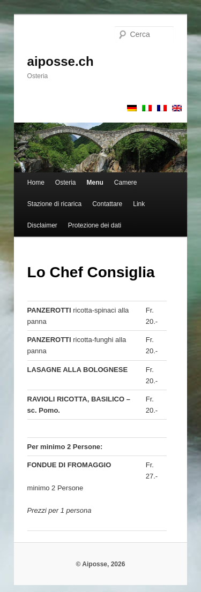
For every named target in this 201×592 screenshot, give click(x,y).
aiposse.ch (60, 61)
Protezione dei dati (94, 225)
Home (35, 182)
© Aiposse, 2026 (100, 564)
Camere (125, 182)
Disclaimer (42, 225)
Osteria (65, 182)
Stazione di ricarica (54, 204)
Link (139, 204)
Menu (95, 182)
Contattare (107, 204)
